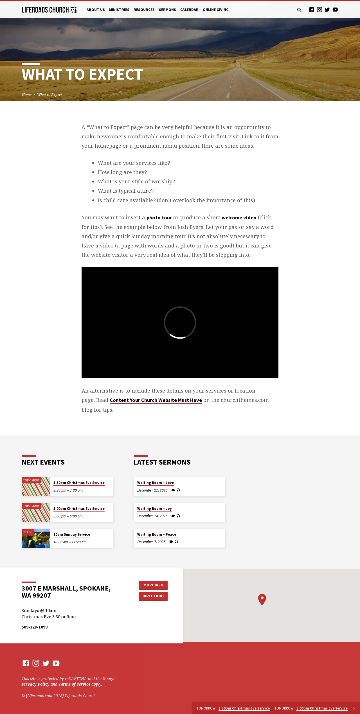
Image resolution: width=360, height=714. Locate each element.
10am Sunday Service (71, 534)
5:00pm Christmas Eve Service (79, 508)
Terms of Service (74, 684)
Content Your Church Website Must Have (156, 400)
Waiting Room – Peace (156, 534)
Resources (144, 9)
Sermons (167, 9)
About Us (96, 9)
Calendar (189, 9)
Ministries (119, 9)
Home (27, 94)
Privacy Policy (36, 684)
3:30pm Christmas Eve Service (79, 482)
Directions (154, 595)
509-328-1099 (35, 627)
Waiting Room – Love (155, 482)
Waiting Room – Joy (154, 508)
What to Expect (49, 94)
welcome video (239, 217)
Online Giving (216, 9)
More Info (153, 584)
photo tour (159, 217)
